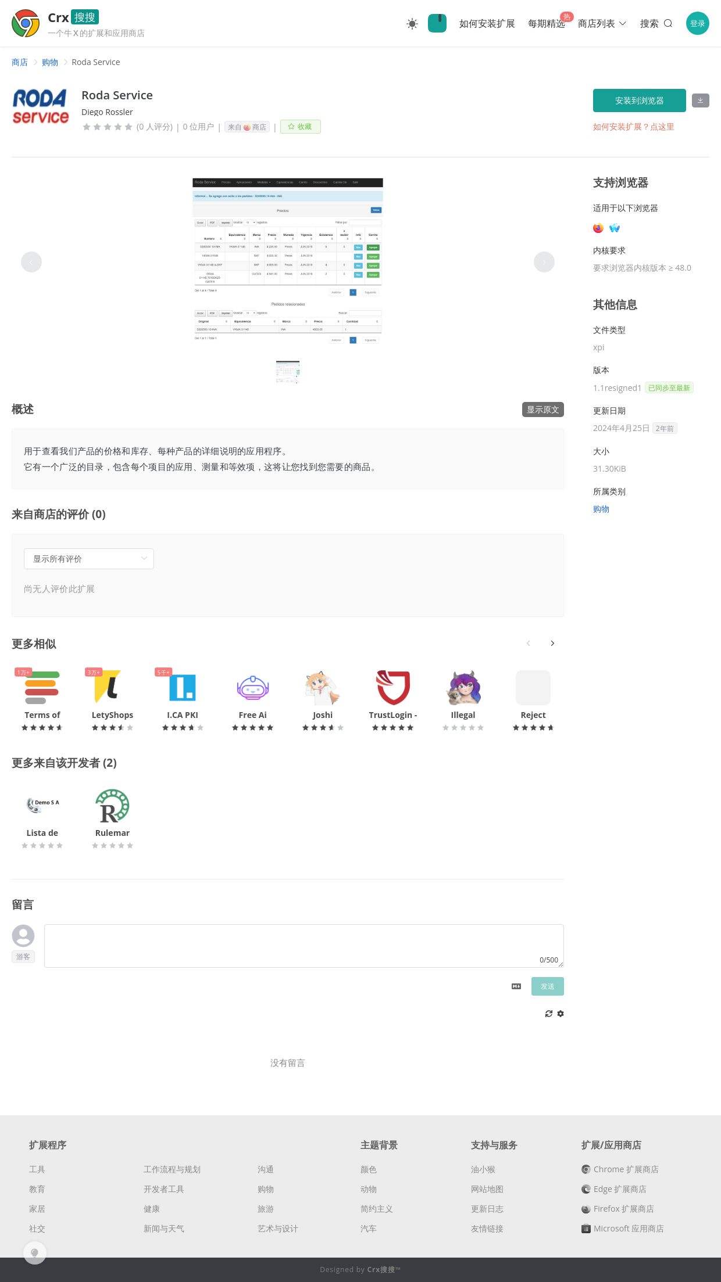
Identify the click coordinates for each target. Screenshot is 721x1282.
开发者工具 (164, 1188)
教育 (37, 1188)
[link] (20, 61)
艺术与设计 (278, 1228)
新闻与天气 (164, 1228)
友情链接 (487, 1228)
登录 (697, 23)
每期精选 (546, 23)
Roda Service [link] (96, 61)
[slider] (107, 126)
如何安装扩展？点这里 (633, 126)
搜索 (657, 23)
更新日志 (487, 1208)
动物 (368, 1188)
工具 (37, 1169)
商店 (20, 61)
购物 (50, 61)
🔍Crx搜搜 (437, 23)
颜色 (368, 1169)
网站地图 (487, 1188)
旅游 (266, 1208)
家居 (37, 1208)
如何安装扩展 (487, 23)
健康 (152, 1208)
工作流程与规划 (172, 1169)
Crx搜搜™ (384, 1269)
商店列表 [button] (602, 23)
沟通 (266, 1169)
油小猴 (483, 1169)
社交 (37, 1228)
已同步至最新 (669, 388)
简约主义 (376, 1208)
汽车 (368, 1228)
